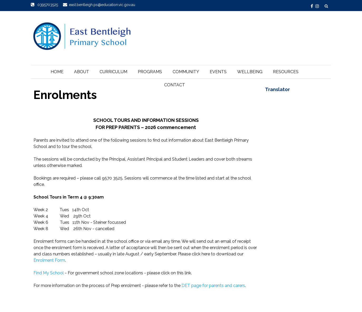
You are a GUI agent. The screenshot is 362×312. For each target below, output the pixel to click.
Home (57, 71)
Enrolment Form (49, 260)
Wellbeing (249, 71)
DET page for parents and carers (213, 285)
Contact (174, 84)
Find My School (48, 272)
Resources (286, 71)
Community (186, 71)
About (81, 71)
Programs (150, 71)
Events (218, 71)
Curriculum (113, 71)
